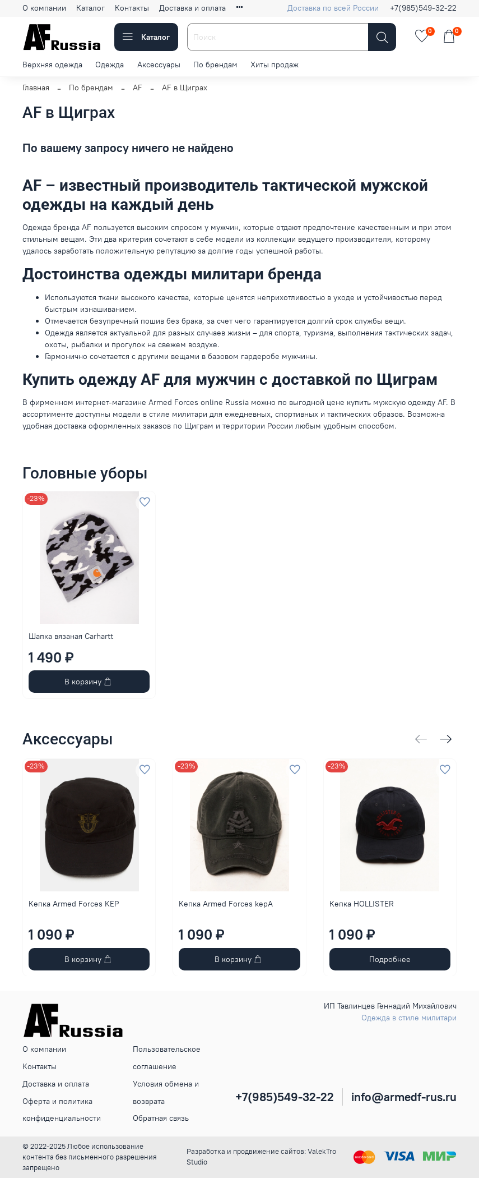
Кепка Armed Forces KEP (74, 904)
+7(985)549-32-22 (423, 8)
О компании (44, 8)
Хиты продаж (274, 64)
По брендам (215, 64)
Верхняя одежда (52, 64)
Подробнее (390, 959)
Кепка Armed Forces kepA (226, 904)
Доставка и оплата (192, 8)
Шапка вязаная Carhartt (71, 636)
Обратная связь (161, 1118)
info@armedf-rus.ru (404, 1097)
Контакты (132, 8)
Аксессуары (158, 64)
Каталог (90, 8)
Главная (35, 87)
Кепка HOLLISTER (361, 904)
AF (137, 87)
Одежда (109, 64)
